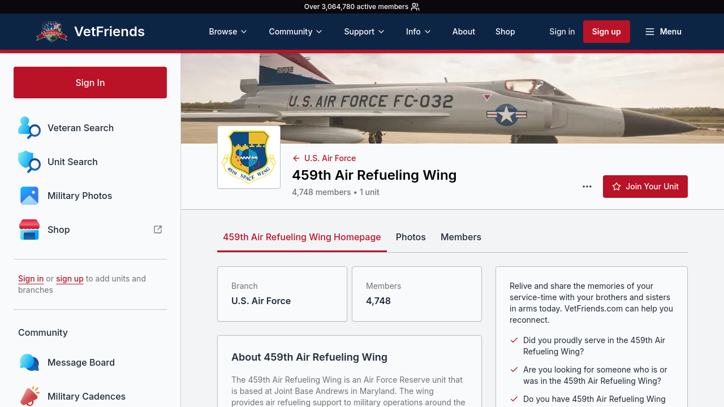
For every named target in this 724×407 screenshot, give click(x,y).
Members (461, 237)
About (464, 31)
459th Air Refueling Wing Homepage (302, 237)
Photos (411, 237)
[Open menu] (663, 31)
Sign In (90, 82)
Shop (505, 31)
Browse (228, 31)
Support (365, 31)
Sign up (606, 31)
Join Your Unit (645, 186)
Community (296, 31)
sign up (70, 278)
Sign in (562, 31)
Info (419, 31)
